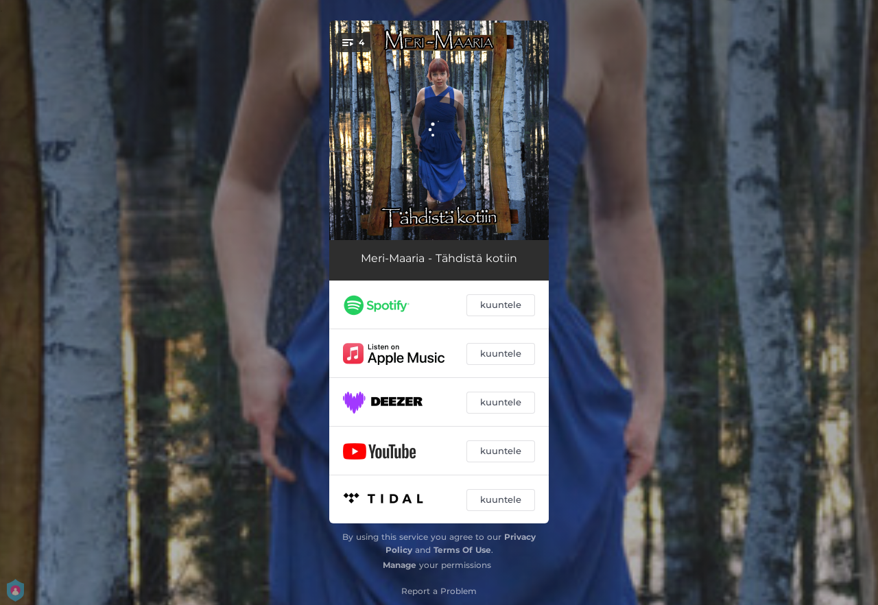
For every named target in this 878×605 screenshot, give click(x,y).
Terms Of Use (462, 550)
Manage (399, 565)
